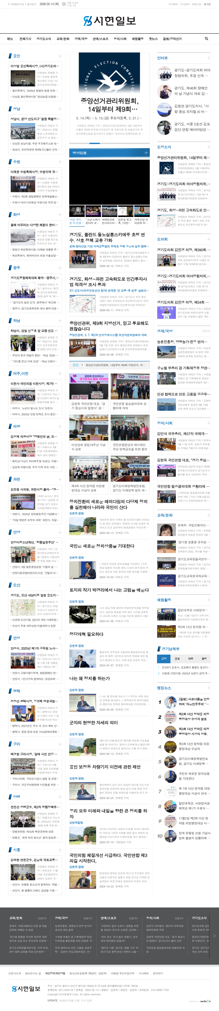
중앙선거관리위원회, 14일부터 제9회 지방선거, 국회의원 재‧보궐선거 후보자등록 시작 (115, 365)
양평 (16, 796)
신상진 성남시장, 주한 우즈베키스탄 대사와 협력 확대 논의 (36, 143)
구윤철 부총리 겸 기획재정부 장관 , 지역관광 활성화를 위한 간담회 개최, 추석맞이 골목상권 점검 (74, 939)
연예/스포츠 (100, 39)
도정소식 (164, 147)
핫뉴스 (153, 39)
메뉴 (10, 39)
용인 (16, 55)
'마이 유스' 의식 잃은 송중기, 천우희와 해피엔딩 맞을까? (119, 938)
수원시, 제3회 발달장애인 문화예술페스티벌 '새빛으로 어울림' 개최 (36, 196)
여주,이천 (20, 373)
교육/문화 (62, 39)
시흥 (16, 849)
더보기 (42, 918)
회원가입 (196, 4)
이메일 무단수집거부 (122, 973)
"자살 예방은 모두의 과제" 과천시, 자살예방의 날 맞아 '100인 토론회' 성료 (36, 520)
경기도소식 (43, 39)
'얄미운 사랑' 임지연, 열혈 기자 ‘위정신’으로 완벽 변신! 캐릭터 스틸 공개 (120, 950)
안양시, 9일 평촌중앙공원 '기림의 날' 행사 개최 (36, 567)
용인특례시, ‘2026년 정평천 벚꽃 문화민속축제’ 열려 (36, 91)
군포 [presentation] (177, 659)
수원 (16, 161)
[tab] (163, 659)
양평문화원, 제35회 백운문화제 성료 (32, 832)
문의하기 (158, 973)
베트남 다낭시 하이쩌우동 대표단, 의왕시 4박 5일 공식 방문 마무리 (36, 461)
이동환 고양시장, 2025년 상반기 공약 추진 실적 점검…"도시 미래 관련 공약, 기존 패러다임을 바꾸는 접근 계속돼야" (186, 673)
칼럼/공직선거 (172, 39)
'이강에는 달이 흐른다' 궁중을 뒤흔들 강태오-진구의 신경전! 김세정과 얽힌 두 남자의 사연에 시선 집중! (120, 928)
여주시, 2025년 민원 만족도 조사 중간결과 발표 (36, 414)
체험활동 (137, 39)
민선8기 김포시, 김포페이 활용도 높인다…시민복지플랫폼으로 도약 (186, 667)
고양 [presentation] (163, 659)
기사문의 (184, 4)
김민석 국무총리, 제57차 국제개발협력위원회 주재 (164, 927)
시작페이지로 (17, 4)
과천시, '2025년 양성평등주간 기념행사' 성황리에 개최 (36, 514)
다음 (215, 935)
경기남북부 (170, 648)
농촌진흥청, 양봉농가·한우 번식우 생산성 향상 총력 (73, 927)
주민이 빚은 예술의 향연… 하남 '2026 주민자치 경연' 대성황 (36, 355)
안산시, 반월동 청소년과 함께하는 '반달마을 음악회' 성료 (36, 884)
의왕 (16, 426)
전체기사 (25, 39)
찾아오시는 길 (33, 973)
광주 (16, 267)
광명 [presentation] (203, 659)
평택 (16, 691)
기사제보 (173, 4)
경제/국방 (81, 39)
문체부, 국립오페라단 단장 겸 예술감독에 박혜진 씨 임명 (28, 927)
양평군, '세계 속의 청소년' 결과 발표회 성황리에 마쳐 (36, 838)
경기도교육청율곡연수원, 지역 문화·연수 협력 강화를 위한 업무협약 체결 (29, 950)
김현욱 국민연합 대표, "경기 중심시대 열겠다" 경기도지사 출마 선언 (165, 938)
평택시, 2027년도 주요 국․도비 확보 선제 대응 (36, 726)
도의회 (162, 239)
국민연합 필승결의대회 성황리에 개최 (165, 949)
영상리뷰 (79, 153)
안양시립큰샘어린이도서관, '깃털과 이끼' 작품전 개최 (36, 573)
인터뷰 (162, 58)
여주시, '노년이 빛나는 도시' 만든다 (32, 408)
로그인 (207, 4)
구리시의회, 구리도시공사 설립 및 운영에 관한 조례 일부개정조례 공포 (36, 779)
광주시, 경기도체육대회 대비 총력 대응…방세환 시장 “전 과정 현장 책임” (36, 308)
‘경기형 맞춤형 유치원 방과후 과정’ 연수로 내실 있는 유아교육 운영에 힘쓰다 (28, 939)
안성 (16, 638)
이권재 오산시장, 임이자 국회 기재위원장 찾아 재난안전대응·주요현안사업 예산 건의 (36, 620)
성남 (16, 108)
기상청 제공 (71, 5)
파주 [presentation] (190, 659)
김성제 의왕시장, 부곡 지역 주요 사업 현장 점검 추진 (36, 467)
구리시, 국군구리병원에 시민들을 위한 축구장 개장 (36, 785)
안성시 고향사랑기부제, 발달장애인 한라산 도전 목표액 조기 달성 (36, 673)
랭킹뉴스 (164, 688)
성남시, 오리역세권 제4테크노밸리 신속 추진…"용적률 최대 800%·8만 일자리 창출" (36, 149)
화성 (16, 214)
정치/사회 (120, 39)
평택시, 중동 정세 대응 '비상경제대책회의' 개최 (36, 732)
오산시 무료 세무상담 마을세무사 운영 (34, 626)
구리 (16, 744)
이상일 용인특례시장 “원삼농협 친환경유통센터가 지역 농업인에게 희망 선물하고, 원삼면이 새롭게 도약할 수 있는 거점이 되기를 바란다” (36, 97)
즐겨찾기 (32, 4)
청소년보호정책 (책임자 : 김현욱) (88, 973)
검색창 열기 (206, 39)
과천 (16, 479)
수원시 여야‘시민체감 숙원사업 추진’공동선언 (36, 202)
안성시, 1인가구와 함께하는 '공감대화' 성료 (36, 679)
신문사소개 (14, 973)
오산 (16, 585)
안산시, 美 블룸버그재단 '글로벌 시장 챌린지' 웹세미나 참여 (36, 890)
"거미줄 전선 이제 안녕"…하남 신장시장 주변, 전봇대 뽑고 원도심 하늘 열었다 (36, 361)
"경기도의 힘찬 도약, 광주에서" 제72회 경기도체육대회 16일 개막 (36, 302)
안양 (16, 532)
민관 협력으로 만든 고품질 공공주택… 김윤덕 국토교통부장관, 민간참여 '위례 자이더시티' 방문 (74, 950)
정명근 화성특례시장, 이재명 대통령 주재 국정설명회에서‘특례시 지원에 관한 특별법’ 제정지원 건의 (36, 249)
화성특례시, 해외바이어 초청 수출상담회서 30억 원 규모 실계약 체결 (36, 255)
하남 (16, 320)
